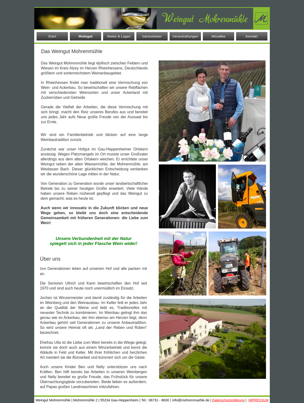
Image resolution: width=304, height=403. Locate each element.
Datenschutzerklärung (228, 400)
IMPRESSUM (258, 400)
